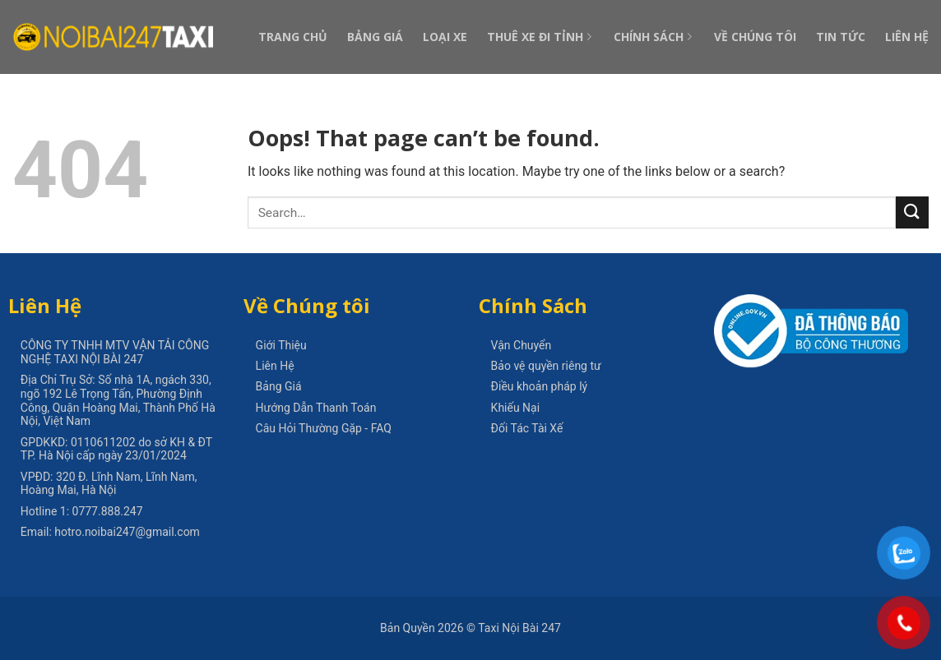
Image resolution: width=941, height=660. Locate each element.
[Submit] (912, 212)
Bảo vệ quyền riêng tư (546, 365)
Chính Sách (654, 36)
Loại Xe (445, 36)
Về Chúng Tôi (755, 36)
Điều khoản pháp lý (539, 386)
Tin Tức (840, 36)
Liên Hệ (907, 36)
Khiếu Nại (515, 407)
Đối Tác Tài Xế (527, 428)
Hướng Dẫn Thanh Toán (316, 407)
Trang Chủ (292, 36)
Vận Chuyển (521, 345)
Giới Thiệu (281, 345)
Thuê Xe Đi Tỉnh (540, 36)
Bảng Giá (375, 36)
